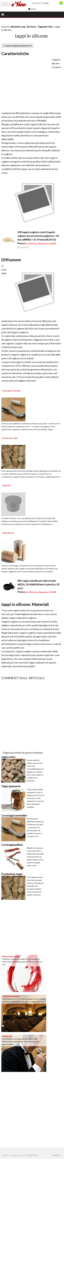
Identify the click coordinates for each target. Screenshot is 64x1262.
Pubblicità (56, 1155)
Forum (32, 9)
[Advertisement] (25, 84)
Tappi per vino (45, 26)
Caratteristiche (15, 53)
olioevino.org (17, 26)
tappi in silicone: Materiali (25, 604)
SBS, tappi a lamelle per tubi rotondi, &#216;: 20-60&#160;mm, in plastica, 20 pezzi (38, 584)
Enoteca (31, 26)
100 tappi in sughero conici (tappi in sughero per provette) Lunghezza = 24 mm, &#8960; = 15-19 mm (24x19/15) (38, 236)
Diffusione (11, 259)
